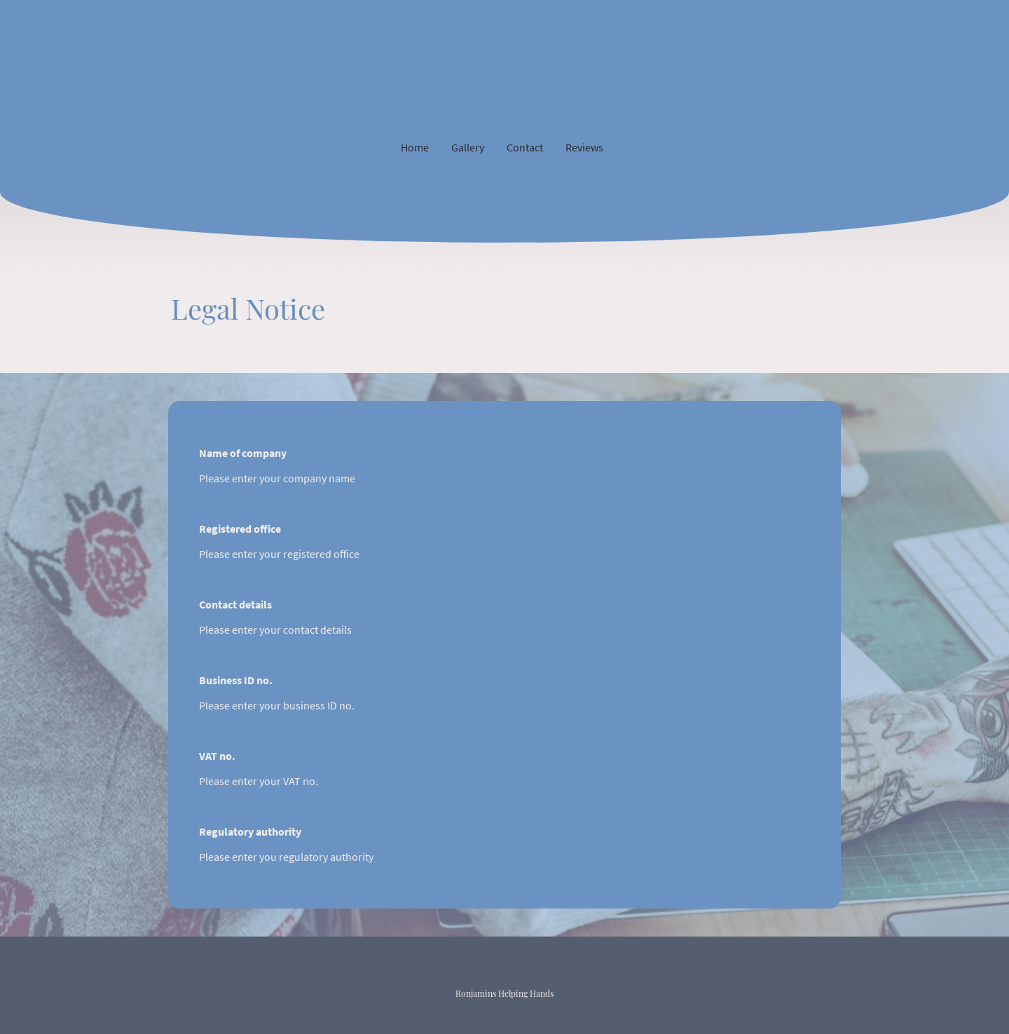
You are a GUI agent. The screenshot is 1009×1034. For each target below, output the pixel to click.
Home (415, 147)
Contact (525, 147)
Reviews (584, 147)
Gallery (467, 147)
